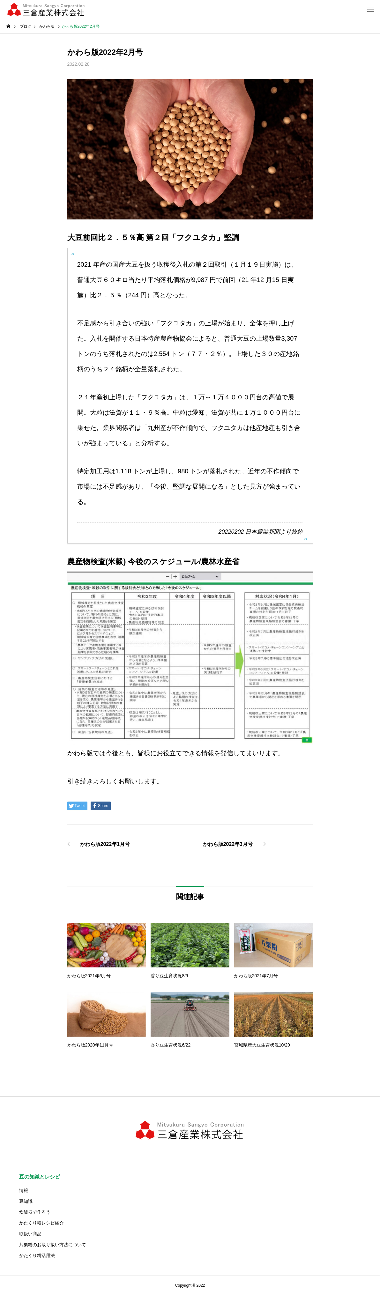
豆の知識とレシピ (39, 1177)
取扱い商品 (30, 1233)
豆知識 (26, 1201)
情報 (23, 1190)
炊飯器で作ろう (34, 1212)
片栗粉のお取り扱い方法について (52, 1244)
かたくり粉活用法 (37, 1255)
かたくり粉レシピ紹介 (41, 1222)
